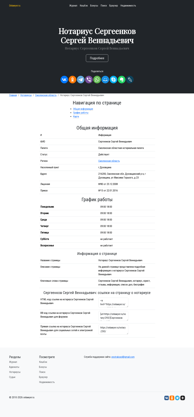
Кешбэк (84, 5)
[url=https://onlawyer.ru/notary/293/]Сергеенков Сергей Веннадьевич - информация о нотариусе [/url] (113, 316)
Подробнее (97, 58)
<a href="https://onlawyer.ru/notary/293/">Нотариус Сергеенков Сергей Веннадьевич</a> (113, 302)
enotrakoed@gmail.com (123, 356)
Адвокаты (14, 366)
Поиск (104, 5)
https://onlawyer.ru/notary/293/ (113, 329)
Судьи (12, 377)
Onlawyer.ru (14, 5)
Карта (76, 116)
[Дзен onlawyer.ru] (182, 397)
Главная (13, 95)
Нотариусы (26, 95)
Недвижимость (128, 5)
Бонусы (94, 5)
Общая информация (83, 108)
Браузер (113, 5)
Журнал (73, 5)
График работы (80, 112)
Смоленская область (46, 95)
